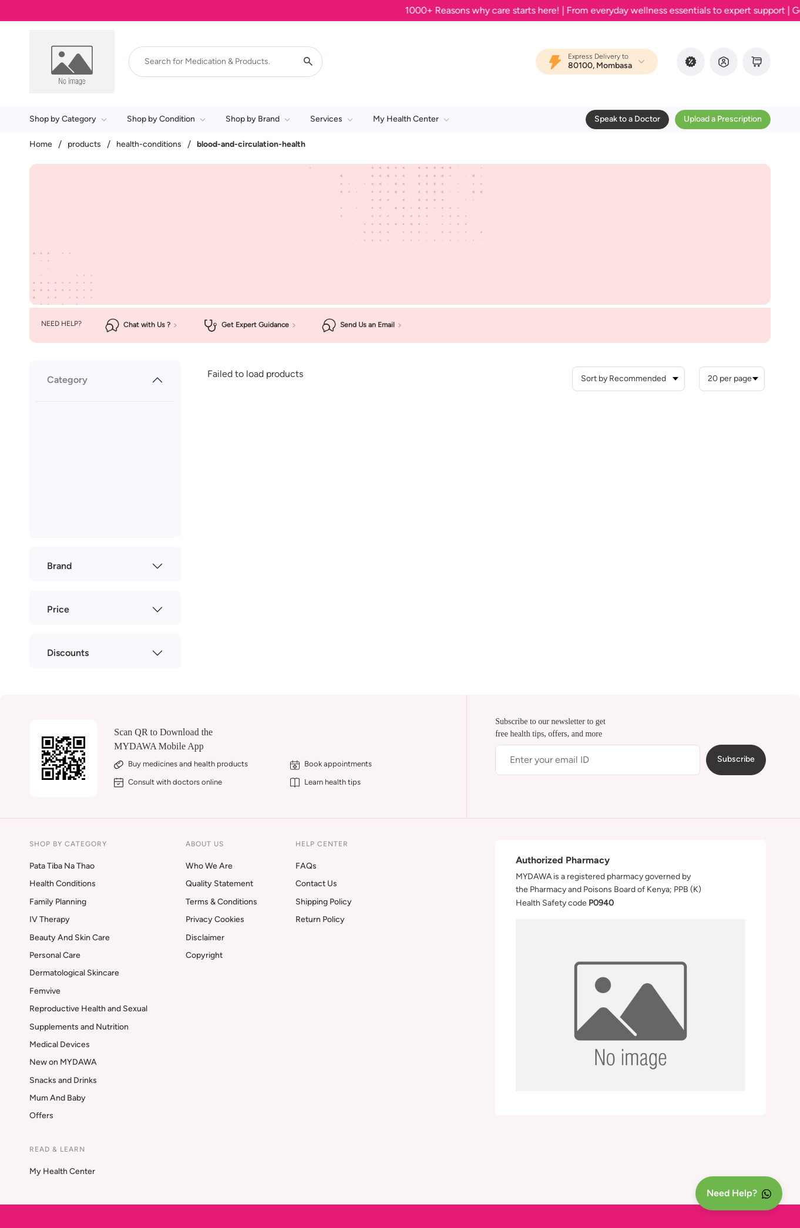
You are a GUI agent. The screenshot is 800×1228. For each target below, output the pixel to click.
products (84, 144)
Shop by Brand (258, 119)
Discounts (68, 652)
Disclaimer (205, 938)
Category (67, 379)
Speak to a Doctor (627, 119)
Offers (41, 1116)
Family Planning (57, 902)
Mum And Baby (57, 1098)
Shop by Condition (166, 119)
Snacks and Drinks (63, 1080)
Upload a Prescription (723, 119)
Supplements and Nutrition (79, 1027)
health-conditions (148, 144)
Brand (59, 565)
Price (58, 609)
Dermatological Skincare (74, 973)
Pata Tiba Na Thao (62, 866)
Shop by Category (68, 119)
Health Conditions (62, 884)
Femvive (44, 991)
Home (40, 144)
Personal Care (54, 955)
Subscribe (736, 759)
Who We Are (209, 866)
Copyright (204, 955)
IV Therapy (49, 919)
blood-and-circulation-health (251, 144)
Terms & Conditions (221, 902)
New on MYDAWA (63, 1062)
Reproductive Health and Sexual (88, 1009)
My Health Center (411, 119)
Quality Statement (219, 884)
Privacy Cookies (215, 919)
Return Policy (320, 919)
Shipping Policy (323, 902)
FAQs (306, 866)
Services (331, 119)
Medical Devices (59, 1044)
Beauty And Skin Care (69, 938)
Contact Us (316, 884)
